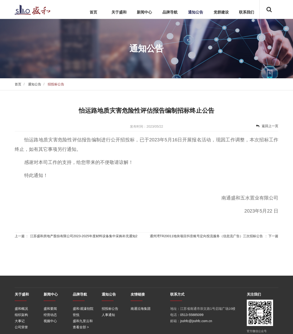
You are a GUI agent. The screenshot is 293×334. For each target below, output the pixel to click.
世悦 (76, 329)
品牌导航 (170, 12)
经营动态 (50, 329)
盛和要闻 (50, 323)
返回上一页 (267, 126)
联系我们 (246, 12)
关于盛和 (119, 12)
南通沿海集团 (141, 323)
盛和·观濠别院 (83, 323)
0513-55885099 (191, 329)
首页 (93, 12)
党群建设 (221, 12)
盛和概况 (21, 323)
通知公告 (195, 12)
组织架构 (21, 329)
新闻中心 (144, 12)
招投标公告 (110, 323)
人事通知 (108, 329)
